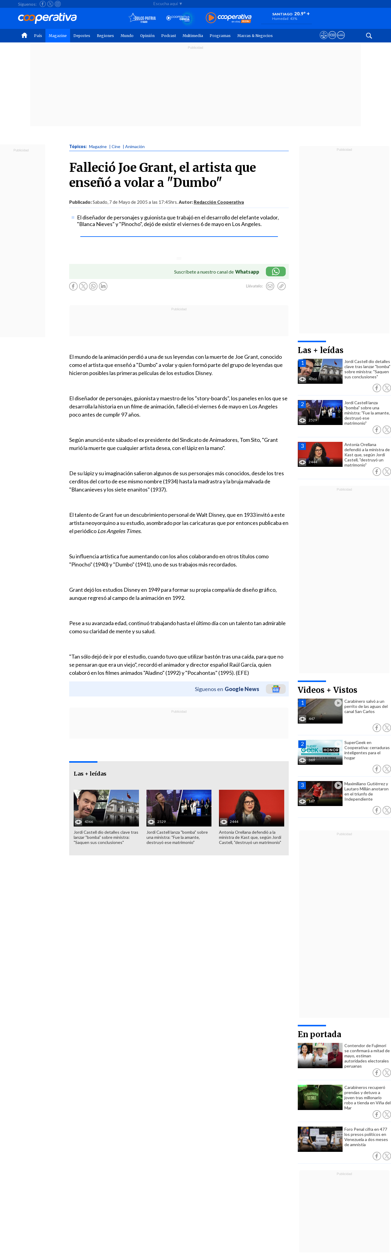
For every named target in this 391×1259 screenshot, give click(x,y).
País (38, 35)
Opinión (147, 35)
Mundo (127, 35)
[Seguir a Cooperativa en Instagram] (58, 4)
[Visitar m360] (332, 41)
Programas (220, 35)
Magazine (58, 35)
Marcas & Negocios (255, 35)
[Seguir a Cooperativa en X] (50, 4)
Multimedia (193, 35)
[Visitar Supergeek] (341, 41)
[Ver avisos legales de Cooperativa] (324, 41)
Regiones (105, 35)
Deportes (81, 35)
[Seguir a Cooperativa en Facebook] (43, 4)
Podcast (168, 35)
